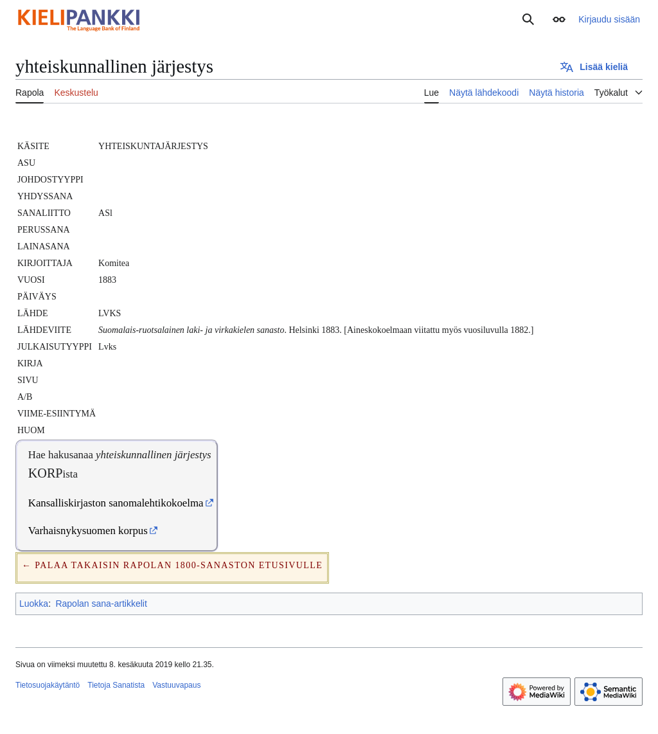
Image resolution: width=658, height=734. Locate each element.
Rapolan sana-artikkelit (101, 603)
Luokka (33, 603)
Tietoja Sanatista (116, 685)
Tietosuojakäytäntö (47, 685)
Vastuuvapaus (176, 685)
